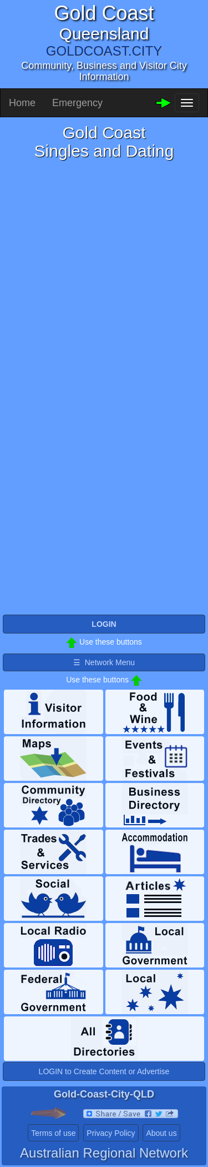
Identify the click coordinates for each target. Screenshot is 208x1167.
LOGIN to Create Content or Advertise (104, 1071)
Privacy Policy (111, 1133)
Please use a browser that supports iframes (104, 386)
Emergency (77, 102)
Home (22, 102)
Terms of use (53, 1133)
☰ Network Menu (104, 662)
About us (161, 1133)
